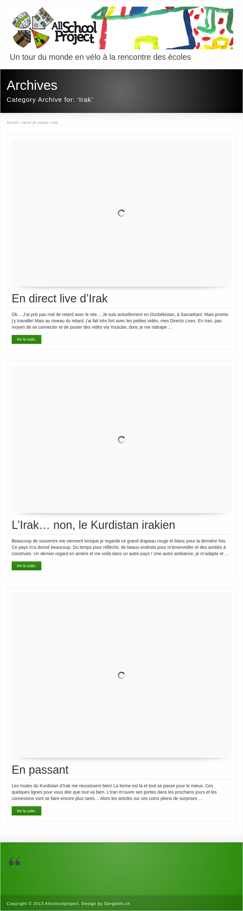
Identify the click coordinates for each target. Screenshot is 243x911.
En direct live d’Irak (60, 298)
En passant (40, 769)
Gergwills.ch (117, 903)
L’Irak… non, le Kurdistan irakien (93, 524)
